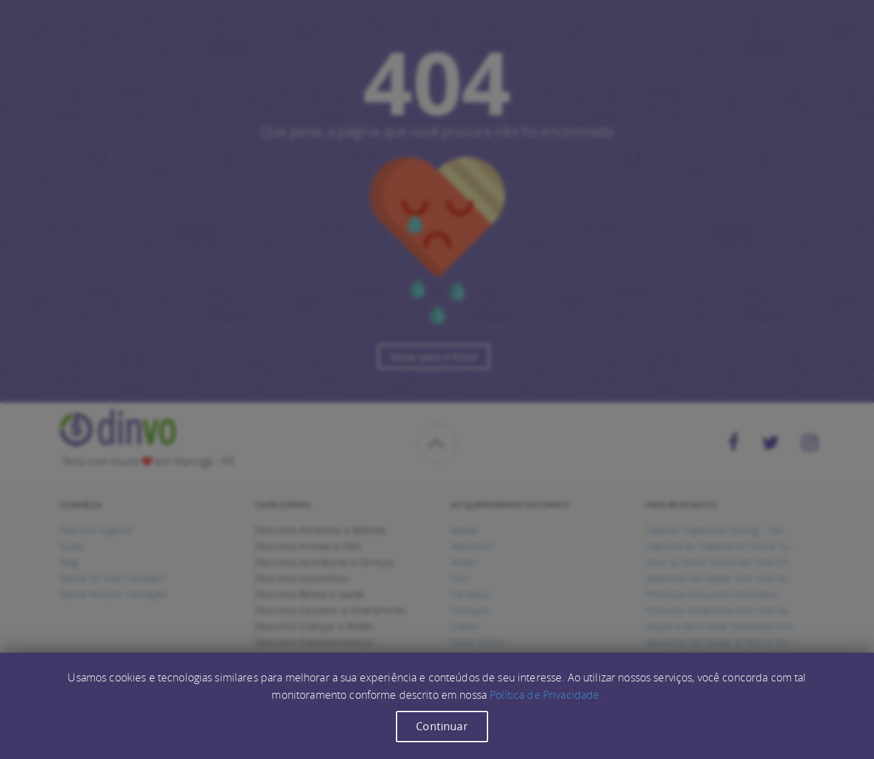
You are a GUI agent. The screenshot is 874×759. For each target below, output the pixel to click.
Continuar (441, 726)
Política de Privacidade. (545, 694)
